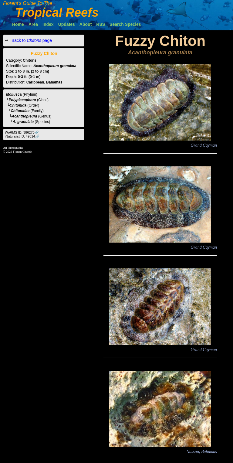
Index (48, 24)
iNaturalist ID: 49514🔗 (22, 136)
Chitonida (18, 105)
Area (33, 24)
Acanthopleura (24, 116)
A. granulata (23, 122)
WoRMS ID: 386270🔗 (22, 132)
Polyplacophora (22, 100)
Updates (66, 24)
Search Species (125, 24)
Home (18, 24)
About (85, 24)
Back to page (31, 40)
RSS (100, 24)
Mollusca (14, 94)
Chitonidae (20, 111)
